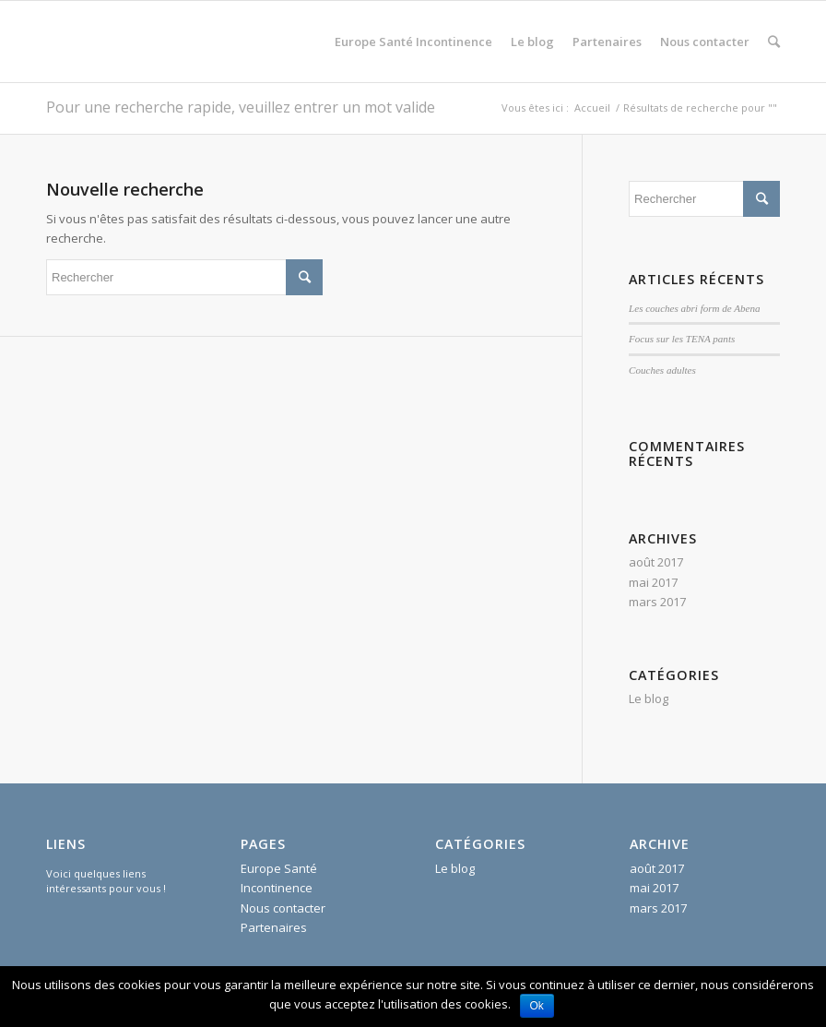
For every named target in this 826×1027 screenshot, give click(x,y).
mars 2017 (657, 601)
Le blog (648, 698)
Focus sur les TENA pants (682, 338)
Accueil (592, 107)
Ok (537, 1005)
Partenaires (274, 927)
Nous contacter (283, 908)
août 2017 (656, 562)
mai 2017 (653, 582)
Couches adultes (662, 370)
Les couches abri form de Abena (694, 308)
